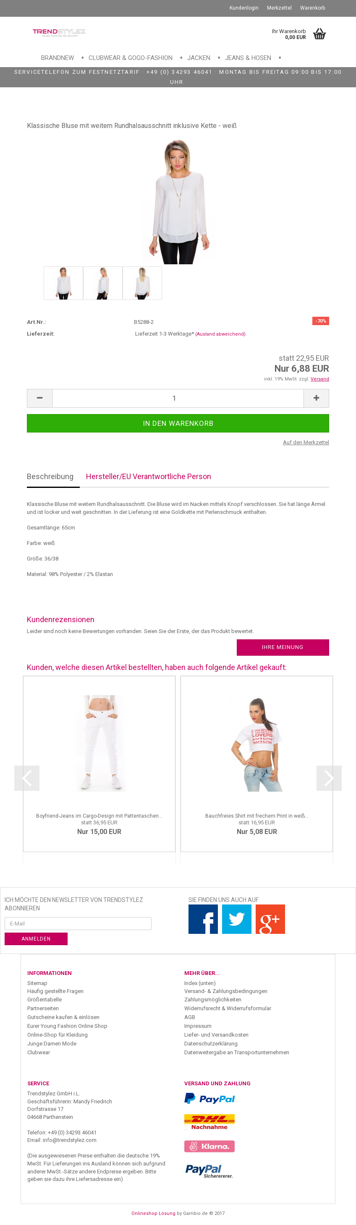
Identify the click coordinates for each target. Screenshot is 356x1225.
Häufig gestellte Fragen (55, 991)
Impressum (198, 1026)
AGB (189, 1017)
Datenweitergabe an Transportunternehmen (236, 1052)
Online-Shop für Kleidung (57, 1035)
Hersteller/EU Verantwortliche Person (148, 476)
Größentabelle (44, 999)
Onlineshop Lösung (153, 1213)
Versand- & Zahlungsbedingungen (225, 991)
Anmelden (36, 939)
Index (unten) (200, 983)
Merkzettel (279, 8)
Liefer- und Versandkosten (216, 1035)
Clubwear (38, 1052)
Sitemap (37, 983)
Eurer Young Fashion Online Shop (67, 1026)
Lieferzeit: (41, 334)
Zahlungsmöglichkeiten (212, 999)
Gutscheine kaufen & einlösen (63, 1017)
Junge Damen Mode (51, 1043)
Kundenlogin (244, 8)
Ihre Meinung (283, 647)
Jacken (198, 58)
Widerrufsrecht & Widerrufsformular (227, 1008)
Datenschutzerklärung (211, 1043)
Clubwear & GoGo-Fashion (131, 58)
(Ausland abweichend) (220, 334)
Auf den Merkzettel (306, 442)
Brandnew (57, 58)
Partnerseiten (43, 1008)
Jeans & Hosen (248, 58)
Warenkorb (312, 8)
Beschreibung (50, 476)
